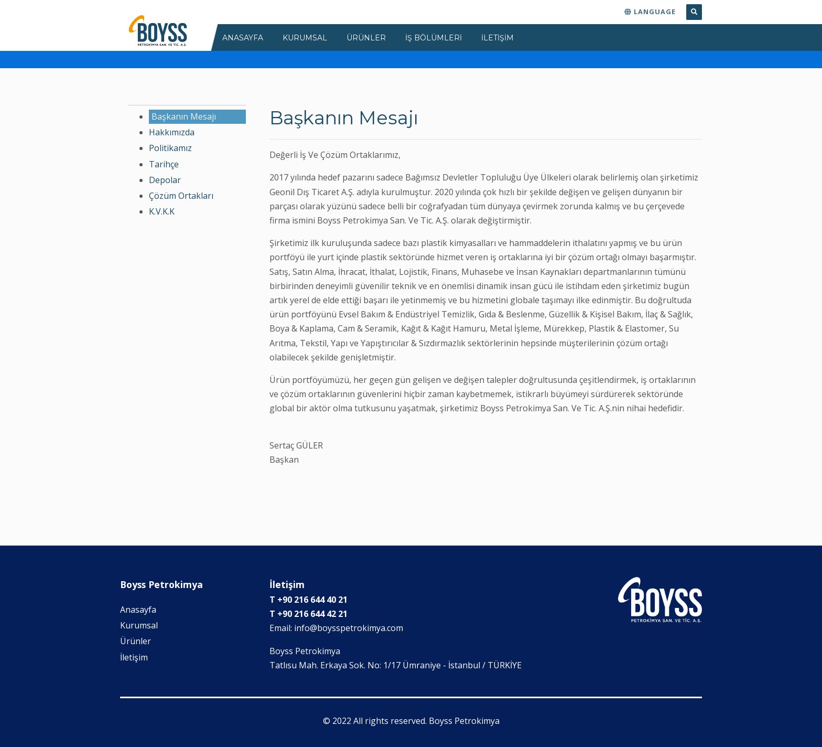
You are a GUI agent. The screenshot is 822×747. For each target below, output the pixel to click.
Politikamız (170, 148)
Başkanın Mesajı (184, 116)
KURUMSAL (305, 37)
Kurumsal (139, 625)
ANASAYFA (242, 37)
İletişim (134, 657)
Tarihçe (164, 164)
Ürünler (135, 641)
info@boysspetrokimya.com (348, 628)
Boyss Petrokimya (464, 721)
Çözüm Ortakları (181, 195)
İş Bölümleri (433, 37)
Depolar (165, 180)
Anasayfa (138, 609)
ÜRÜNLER (366, 37)
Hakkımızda (171, 132)
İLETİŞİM (497, 37)
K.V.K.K (162, 211)
